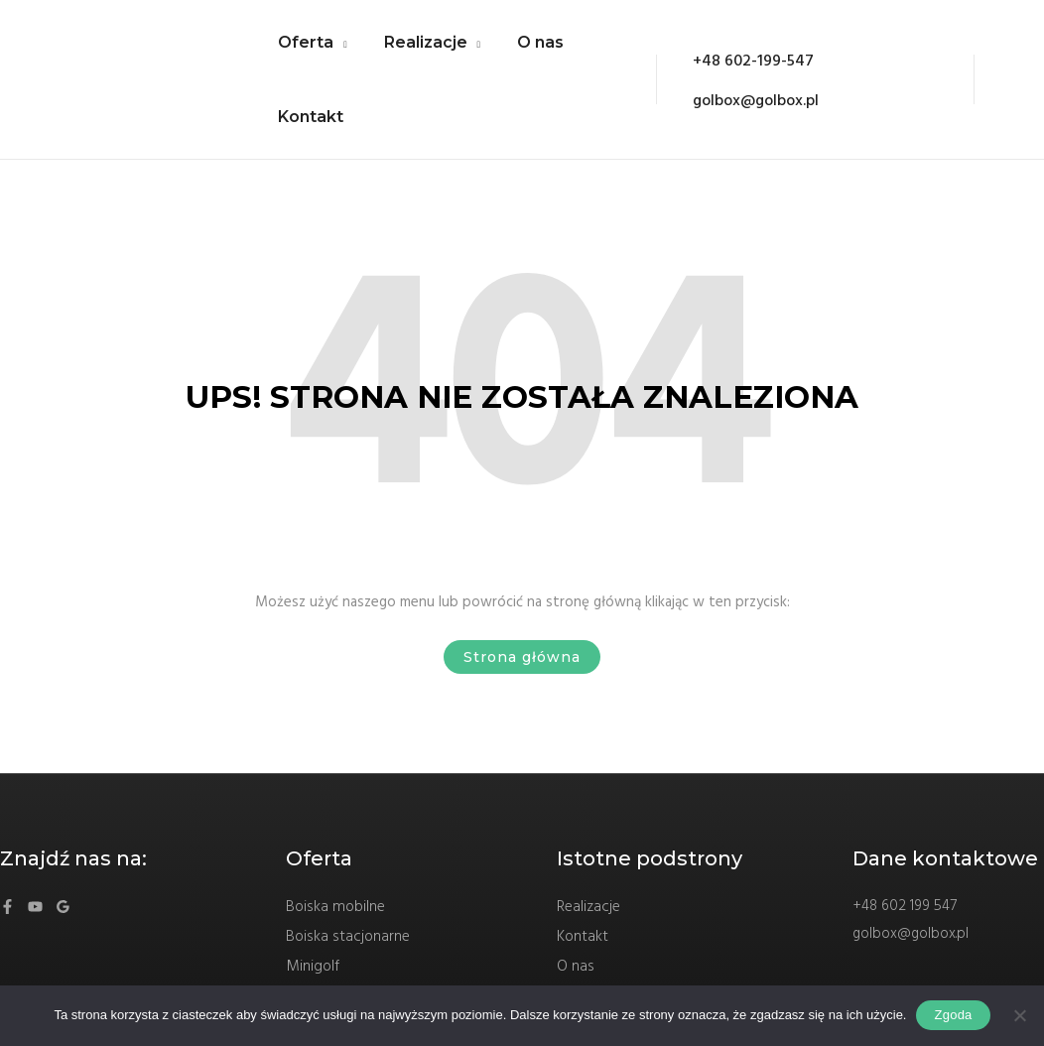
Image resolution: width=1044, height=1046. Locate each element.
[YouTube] (35, 934)
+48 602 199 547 (904, 934)
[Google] (63, 934)
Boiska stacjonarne (348, 965)
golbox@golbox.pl (910, 962)
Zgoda (953, 1014)
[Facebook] (7, 934)
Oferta (303, 49)
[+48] (735, 79)
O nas (528, 49)
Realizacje (418, 49)
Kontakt (308, 137)
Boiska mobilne (336, 935)
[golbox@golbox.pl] (738, 109)
